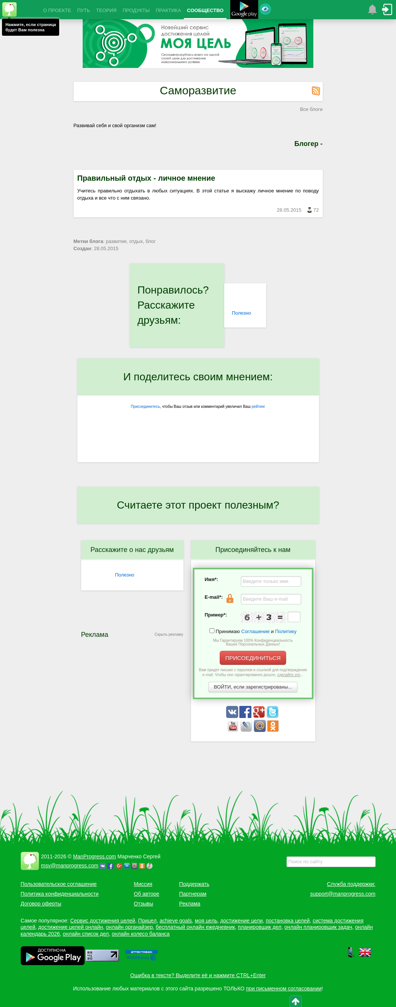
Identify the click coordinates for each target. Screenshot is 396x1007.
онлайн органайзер (129, 927)
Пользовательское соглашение (59, 884)
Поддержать (194, 884)
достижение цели (241, 921)
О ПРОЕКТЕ (57, 10)
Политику (286, 631)
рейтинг (258, 406)
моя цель (206, 921)
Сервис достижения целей (102, 921)
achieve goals (176, 921)
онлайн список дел (86, 934)
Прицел (147, 921)
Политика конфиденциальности (60, 894)
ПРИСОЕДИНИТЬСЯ (253, 658)
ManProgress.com (94, 856)
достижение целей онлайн (70, 927)
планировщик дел (259, 927)
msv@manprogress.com (70, 865)
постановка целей (288, 921)
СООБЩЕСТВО (205, 10)
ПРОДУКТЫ (136, 10)
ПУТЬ (83, 10)
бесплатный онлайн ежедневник (195, 927)
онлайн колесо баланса (140, 934)
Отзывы (143, 904)
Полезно (241, 313)
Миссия (143, 884)
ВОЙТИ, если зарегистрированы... (253, 687)
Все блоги (311, 109)
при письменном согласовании (284, 988)
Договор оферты (41, 904)
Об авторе (146, 894)
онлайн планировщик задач (318, 927)
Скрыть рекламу (169, 634)
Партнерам (192, 894)
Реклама (189, 904)
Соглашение (255, 631)
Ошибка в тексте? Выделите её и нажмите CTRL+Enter (198, 975)
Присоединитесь (145, 406)
